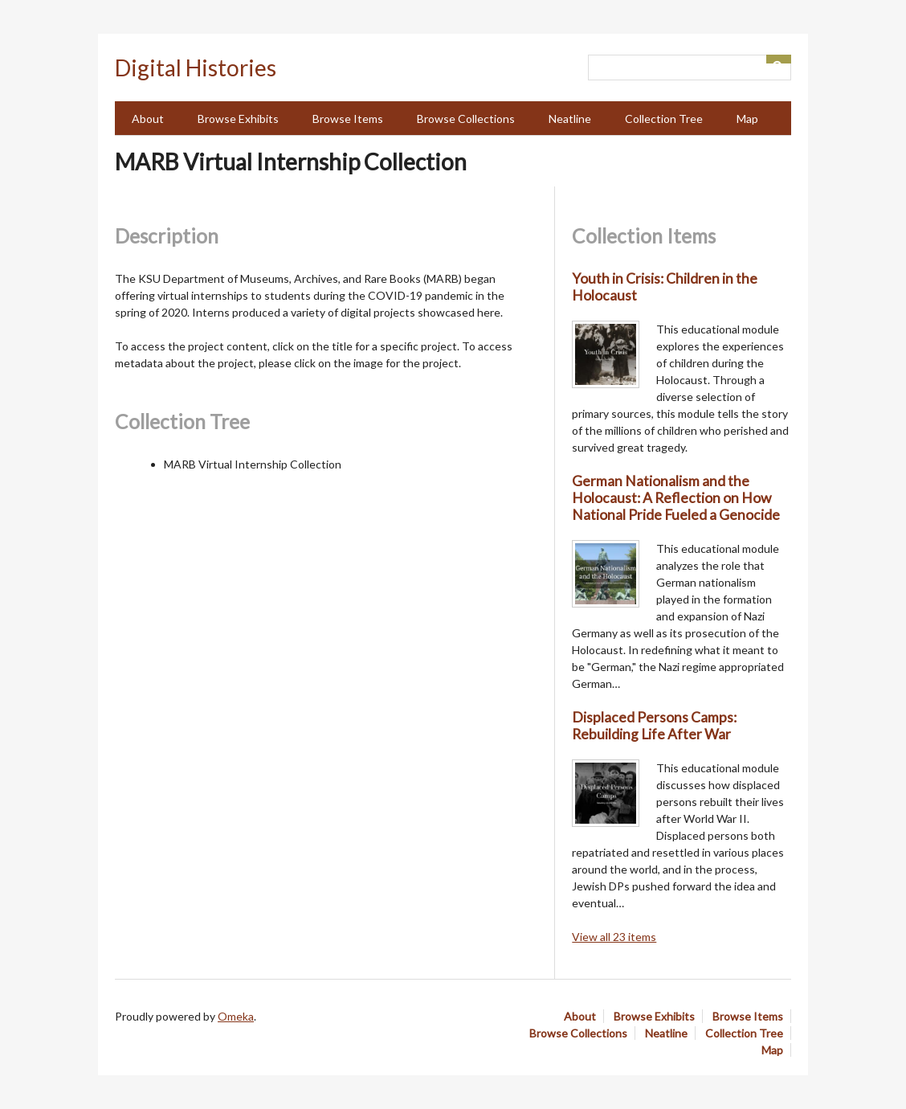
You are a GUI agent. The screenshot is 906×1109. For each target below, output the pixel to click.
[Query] (689, 67)
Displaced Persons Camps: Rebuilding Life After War (654, 726)
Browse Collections (466, 118)
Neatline (570, 118)
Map (747, 118)
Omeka (236, 1016)
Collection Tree (664, 118)
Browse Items (347, 118)
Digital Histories (195, 67)
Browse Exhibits (238, 118)
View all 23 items (614, 936)
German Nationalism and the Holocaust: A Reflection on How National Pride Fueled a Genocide (676, 498)
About (148, 118)
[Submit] (779, 59)
